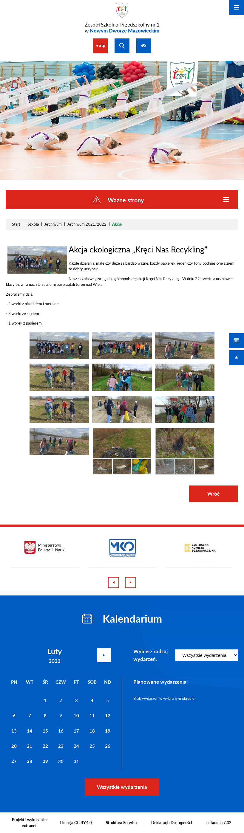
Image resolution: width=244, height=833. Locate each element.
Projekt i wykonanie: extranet (29, 822)
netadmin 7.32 (218, 822)
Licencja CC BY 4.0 (76, 822)
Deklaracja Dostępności (171, 822)
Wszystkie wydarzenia (122, 787)
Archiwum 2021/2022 (86, 224)
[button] (37, 272)
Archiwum (53, 224)
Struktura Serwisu (121, 822)
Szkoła (33, 224)
